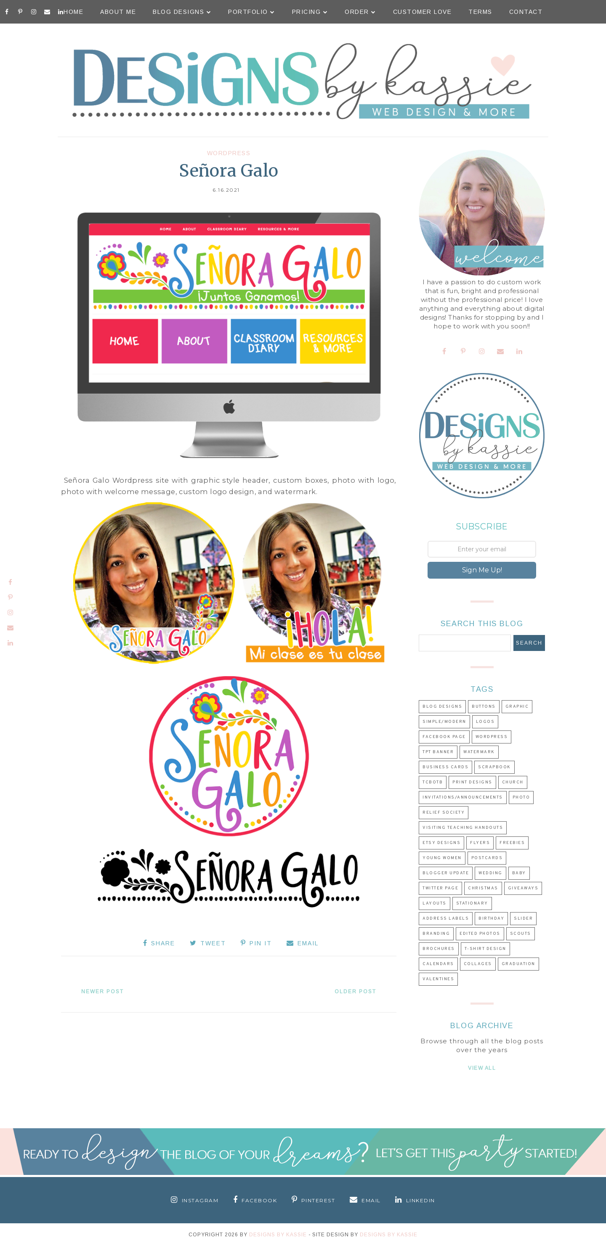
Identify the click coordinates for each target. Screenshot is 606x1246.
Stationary (472, 903)
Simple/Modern (444, 722)
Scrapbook (494, 767)
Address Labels (446, 918)
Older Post (355, 992)
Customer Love (422, 11)
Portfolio (251, 11)
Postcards (487, 858)
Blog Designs (182, 11)
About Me (118, 11)
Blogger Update (446, 873)
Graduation (518, 964)
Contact (526, 11)
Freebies (512, 843)
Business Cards (445, 767)
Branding (436, 933)
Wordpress (229, 153)
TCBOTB (433, 782)
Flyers (480, 843)
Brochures (439, 949)
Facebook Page (444, 737)
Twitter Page (440, 888)
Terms (480, 11)
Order (360, 11)
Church (513, 782)
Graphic (517, 706)
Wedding (490, 873)
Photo (521, 797)
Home (73, 11)
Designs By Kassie (278, 1235)
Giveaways (523, 888)
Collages (478, 964)
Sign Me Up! (482, 570)
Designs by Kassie (388, 1235)
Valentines (438, 979)
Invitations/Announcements (463, 797)
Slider (523, 918)
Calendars (438, 964)
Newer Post (102, 992)
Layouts (435, 903)
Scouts (520, 933)
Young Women (442, 858)
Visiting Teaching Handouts (463, 828)
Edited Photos (480, 933)
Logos (485, 722)
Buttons (484, 706)
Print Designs (472, 782)
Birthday (491, 918)
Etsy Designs (441, 843)
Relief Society (444, 812)
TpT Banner (438, 752)
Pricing (310, 11)
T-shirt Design (485, 949)
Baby (519, 873)
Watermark (479, 752)
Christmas (483, 888)
